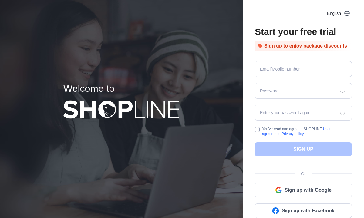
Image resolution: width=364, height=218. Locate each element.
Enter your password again (285, 112)
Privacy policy (292, 134)
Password (269, 90)
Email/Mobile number (280, 69)
